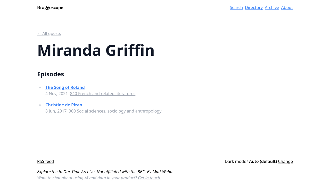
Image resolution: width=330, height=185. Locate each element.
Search (236, 7)
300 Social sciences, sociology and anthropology (115, 111)
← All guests (49, 33)
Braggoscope (50, 7)
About (287, 7)
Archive (272, 7)
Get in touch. (149, 178)
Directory (254, 7)
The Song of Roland (65, 87)
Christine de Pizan (63, 105)
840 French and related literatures (102, 93)
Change (285, 161)
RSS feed (45, 161)
